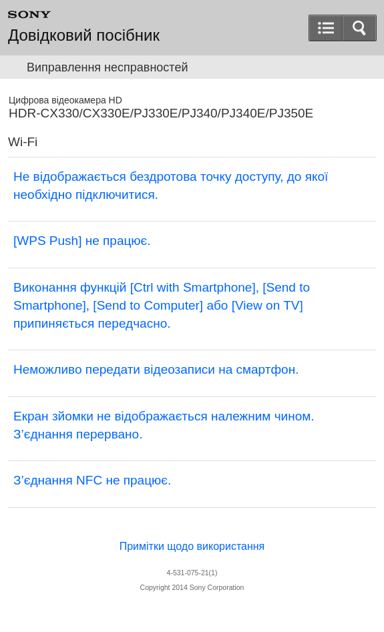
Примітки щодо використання (192, 546)
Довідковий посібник (84, 35)
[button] (359, 28)
